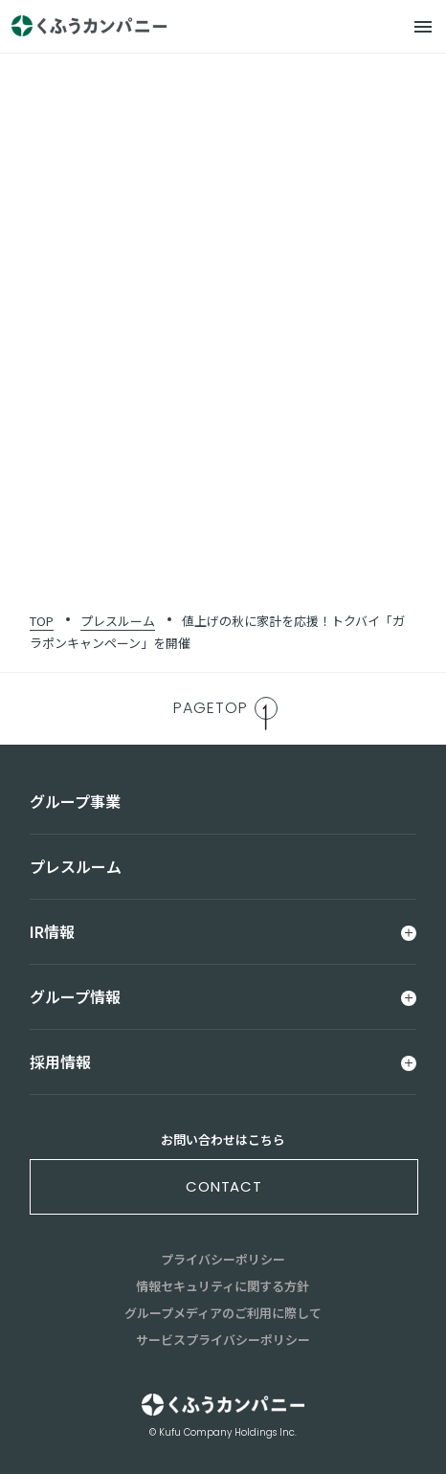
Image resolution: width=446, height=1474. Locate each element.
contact (224, 1186)
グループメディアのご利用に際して (223, 1312)
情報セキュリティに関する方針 (222, 1286)
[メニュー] (423, 26)
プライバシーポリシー (223, 1259)
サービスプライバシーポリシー (223, 1339)
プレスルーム (117, 621)
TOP (42, 621)
